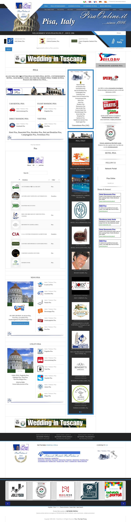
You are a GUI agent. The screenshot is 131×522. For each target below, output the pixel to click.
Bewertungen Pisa (49, 311)
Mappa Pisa (47, 396)
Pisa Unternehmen (58, 6)
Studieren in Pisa (90, 6)
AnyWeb (50, 507)
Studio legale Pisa (80, 122)
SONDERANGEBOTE (82, 9)
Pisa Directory (49, 9)
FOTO (114, 9)
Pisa (46, 6)
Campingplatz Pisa (28, 135)
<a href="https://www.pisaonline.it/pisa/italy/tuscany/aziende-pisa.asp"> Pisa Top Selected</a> (35, 210)
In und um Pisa (48, 284)
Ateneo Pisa (47, 387)
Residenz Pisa (36, 132)
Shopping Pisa (80, 116)
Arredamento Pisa (80, 86)
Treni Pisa (47, 369)
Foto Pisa (47, 329)
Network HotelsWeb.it (63, 437)
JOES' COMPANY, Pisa (80, 298)
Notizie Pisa (47, 302)
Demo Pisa (81, 100)
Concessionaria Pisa (80, 98)
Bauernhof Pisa (24, 132)
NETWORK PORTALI (72, 511)
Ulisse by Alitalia (20, 382)
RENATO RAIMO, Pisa (80, 273)
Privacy (85, 519)
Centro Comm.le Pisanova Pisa (80, 96)
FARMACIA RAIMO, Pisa (80, 408)
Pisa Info (70, 9)
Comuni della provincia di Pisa (20, 384)
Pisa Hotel (60, 9)
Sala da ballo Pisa (80, 108)
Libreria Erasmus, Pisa (53, 41)
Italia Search (79, 507)
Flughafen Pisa (48, 111)
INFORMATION (105, 9)
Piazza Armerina (64, 507)
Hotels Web (73, 507)
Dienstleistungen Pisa (80, 112)
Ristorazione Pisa (80, 106)
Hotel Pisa (80, 102)
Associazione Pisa (80, 88)
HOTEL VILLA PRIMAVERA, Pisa (81, 222)
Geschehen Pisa (48, 293)
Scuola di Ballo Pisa (80, 110)
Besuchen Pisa (105, 6)
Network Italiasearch (86, 437)
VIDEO (121, 9)
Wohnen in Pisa (74, 6)
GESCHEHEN (94, 9)
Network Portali (121, 1)
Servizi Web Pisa (80, 114)
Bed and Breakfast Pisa (52, 132)
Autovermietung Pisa (22, 111)
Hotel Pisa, (13, 132)
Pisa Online (111, 178)
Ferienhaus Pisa (43, 135)
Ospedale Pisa (48, 378)
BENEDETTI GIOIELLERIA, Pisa (80, 381)
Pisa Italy (80, 519)
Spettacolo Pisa (80, 118)
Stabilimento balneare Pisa (81, 120)
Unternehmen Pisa (78, 125)
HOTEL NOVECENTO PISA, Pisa (80, 247)
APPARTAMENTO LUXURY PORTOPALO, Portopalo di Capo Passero (80, 325)
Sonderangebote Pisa (50, 320)
